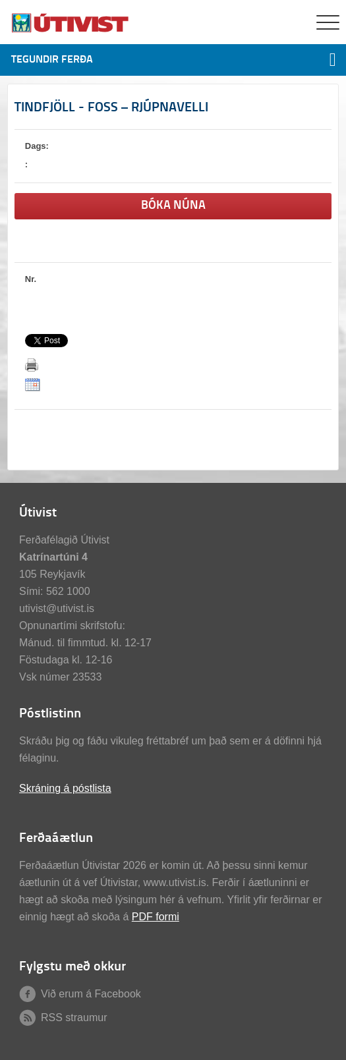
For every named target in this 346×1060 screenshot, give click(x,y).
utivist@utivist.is (56, 608)
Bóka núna (173, 205)
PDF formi (155, 916)
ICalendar (32, 384)
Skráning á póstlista (65, 788)
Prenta (31, 365)
